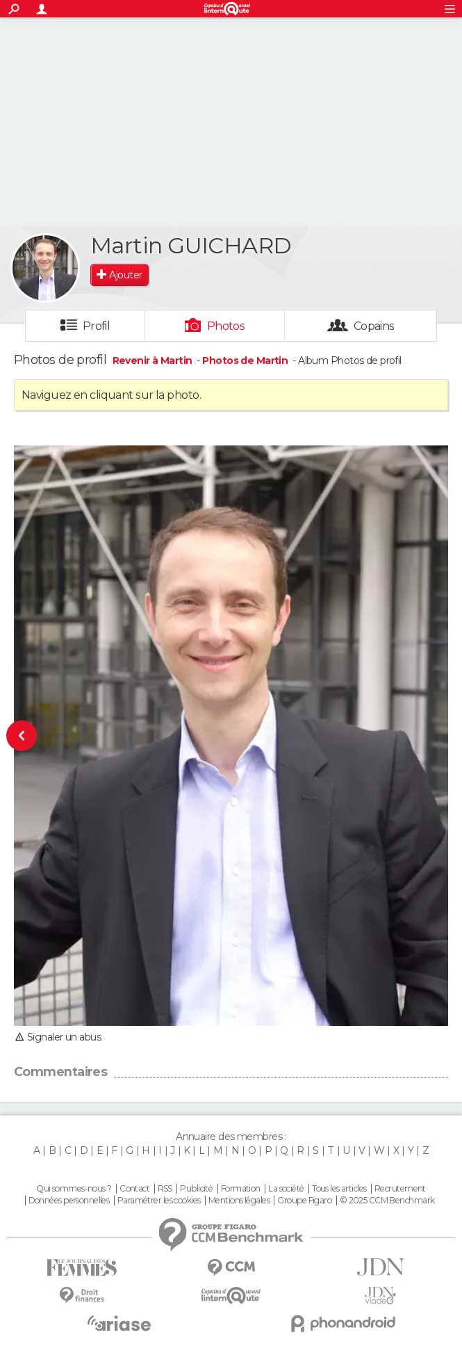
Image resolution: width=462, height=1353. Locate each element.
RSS (165, 1189)
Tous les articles (339, 1189)
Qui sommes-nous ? (73, 1189)
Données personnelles (69, 1200)
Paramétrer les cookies (159, 1200)
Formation (241, 1189)
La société (286, 1189)
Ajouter (125, 275)
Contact (134, 1189)
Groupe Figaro (304, 1200)
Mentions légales (239, 1200)
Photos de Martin (245, 360)
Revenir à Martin (154, 360)
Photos (226, 326)
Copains (374, 326)
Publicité (196, 1189)
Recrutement (400, 1189)
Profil (96, 326)
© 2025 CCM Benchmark (387, 1200)
